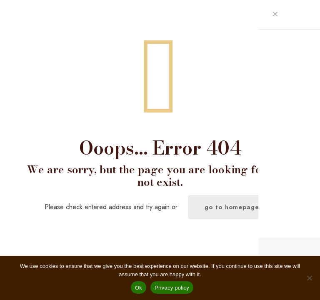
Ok (138, 288)
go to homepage (232, 207)
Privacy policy (172, 288)
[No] (309, 278)
